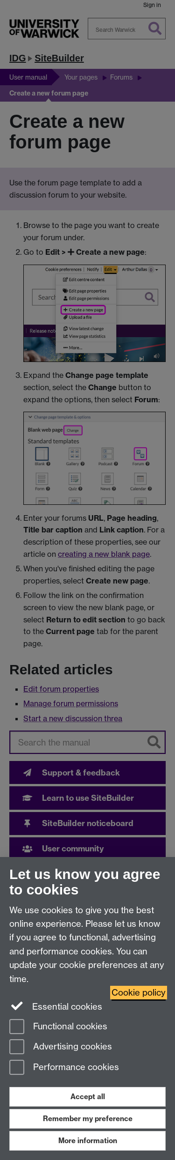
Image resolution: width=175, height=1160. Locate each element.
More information (87, 1140)
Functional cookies (58, 1027)
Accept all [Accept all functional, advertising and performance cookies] (87, 1096)
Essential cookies (55, 1006)
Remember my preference (88, 1118)
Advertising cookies (60, 1047)
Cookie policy (139, 992)
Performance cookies (64, 1068)
